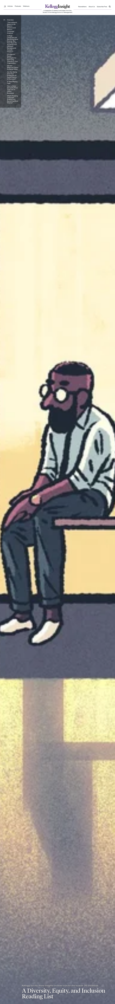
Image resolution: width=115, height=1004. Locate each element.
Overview (10, 20)
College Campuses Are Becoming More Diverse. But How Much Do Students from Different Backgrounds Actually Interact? (12, 44)
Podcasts (18, 6)
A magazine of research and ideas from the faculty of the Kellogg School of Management (57, 11)
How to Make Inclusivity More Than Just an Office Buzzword (12, 89)
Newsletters (82, 6)
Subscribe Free (102, 6)
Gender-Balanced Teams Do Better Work (12, 67)
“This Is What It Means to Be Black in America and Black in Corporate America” (12, 27)
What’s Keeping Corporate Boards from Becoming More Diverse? (12, 99)
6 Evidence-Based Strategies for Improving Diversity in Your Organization (12, 58)
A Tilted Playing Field (12, 82)
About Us (92, 6)
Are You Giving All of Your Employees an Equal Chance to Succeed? (12, 75)
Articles (10, 6)
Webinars (26, 6)
